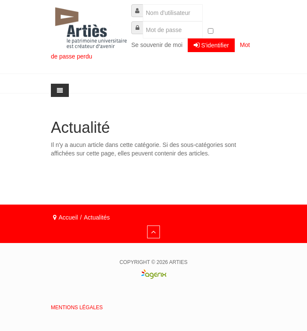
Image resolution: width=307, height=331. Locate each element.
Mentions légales (77, 307)
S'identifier (211, 45)
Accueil (68, 217)
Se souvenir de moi (157, 44)
